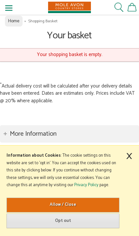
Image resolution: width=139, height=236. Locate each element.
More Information (33, 133)
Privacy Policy (86, 185)
